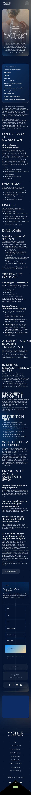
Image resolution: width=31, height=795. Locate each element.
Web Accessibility (15, 771)
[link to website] (15, 788)
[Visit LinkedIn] (17, 685)
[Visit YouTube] (21, 685)
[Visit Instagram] (13, 685)
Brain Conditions (15, 753)
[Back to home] (6, 3)
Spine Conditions (15, 746)
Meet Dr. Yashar (16, 760)
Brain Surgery (15, 756)
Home (15, 742)
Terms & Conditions (15, 763)
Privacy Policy (15, 767)
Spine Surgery (15, 749)
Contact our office (7, 562)
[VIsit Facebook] (10, 685)
